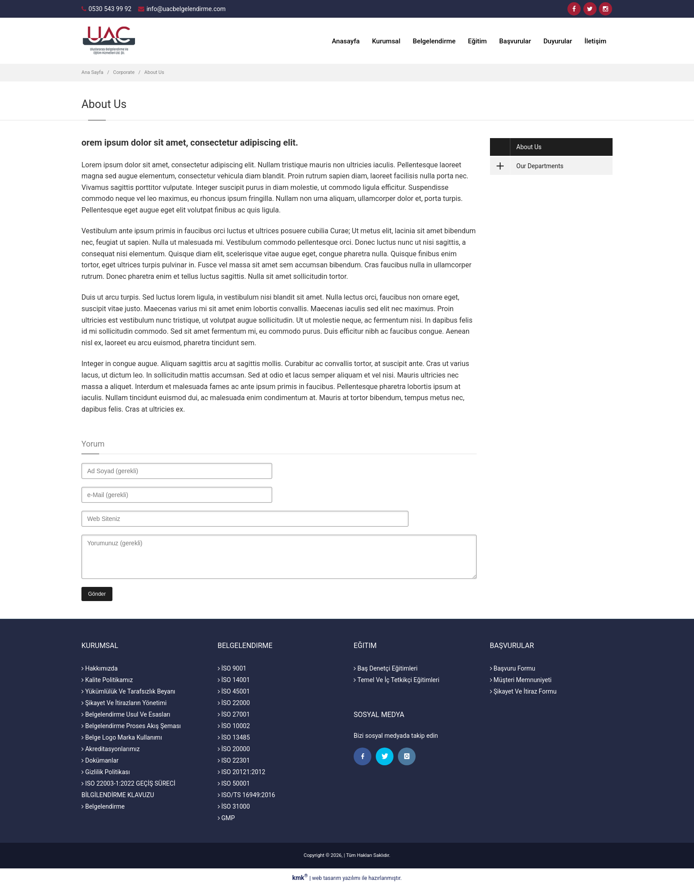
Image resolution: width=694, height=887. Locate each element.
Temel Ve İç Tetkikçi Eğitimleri (397, 679)
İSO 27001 (234, 714)
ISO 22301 (234, 760)
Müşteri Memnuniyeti (521, 679)
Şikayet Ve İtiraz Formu (523, 691)
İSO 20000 (234, 748)
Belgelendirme (434, 41)
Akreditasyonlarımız (110, 748)
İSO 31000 (234, 806)
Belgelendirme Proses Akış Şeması (131, 725)
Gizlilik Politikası (105, 771)
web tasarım (326, 878)
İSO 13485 (234, 737)
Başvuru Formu (513, 668)
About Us (154, 72)
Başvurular (515, 41)
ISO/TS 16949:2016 (246, 794)
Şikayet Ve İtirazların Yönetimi (123, 702)
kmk (300, 877)
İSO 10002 (234, 725)
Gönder (97, 594)
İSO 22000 (234, 702)
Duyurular (558, 41)
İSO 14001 (234, 679)
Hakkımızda (99, 668)
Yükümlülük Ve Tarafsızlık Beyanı (128, 691)
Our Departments (527, 166)
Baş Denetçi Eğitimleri (385, 668)
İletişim (595, 41)
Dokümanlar (100, 760)
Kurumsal (386, 41)
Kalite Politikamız (107, 679)
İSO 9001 (232, 668)
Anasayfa (346, 41)
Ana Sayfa (92, 72)
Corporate (124, 72)
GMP (226, 817)
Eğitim (477, 41)
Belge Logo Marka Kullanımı (121, 737)
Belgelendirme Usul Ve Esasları (125, 714)
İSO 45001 (234, 691)
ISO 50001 (234, 783)
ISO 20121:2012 (242, 771)
